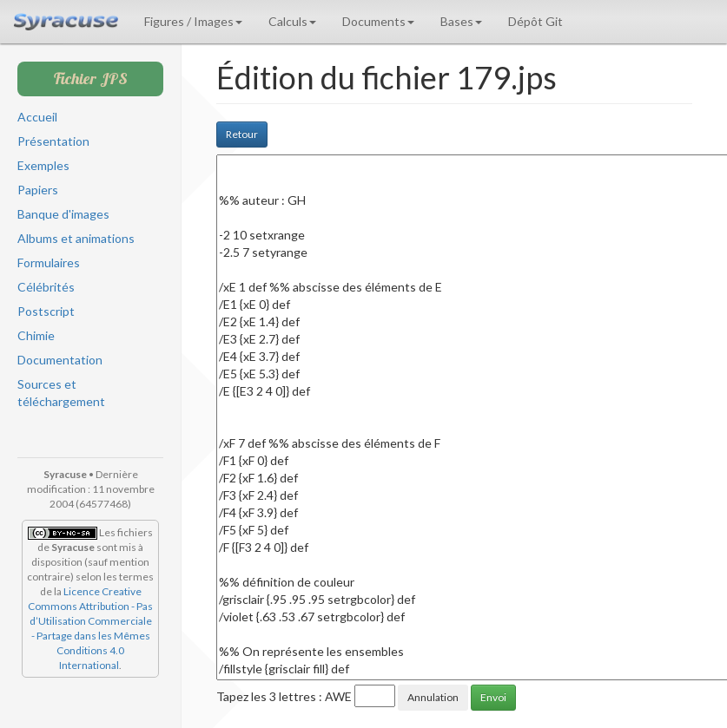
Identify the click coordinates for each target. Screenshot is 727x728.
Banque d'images (63, 214)
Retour (242, 134)
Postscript (46, 311)
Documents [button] (378, 21)
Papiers (37, 189)
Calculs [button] (292, 21)
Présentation (53, 141)
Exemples (43, 165)
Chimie (36, 335)
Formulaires (48, 262)
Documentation (59, 359)
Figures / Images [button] (193, 21)
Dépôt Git (535, 21)
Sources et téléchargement (61, 393)
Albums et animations (76, 238)
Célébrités (46, 286)
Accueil (37, 116)
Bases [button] (461, 21)
